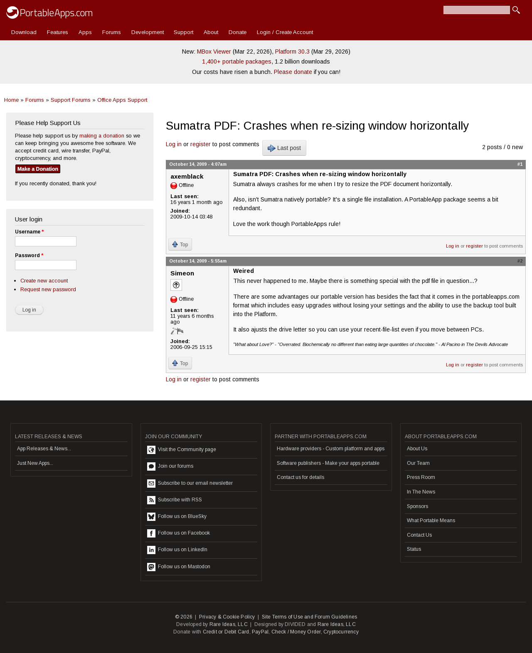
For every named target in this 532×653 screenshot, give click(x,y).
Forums (111, 32)
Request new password (48, 289)
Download (24, 32)
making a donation (101, 136)
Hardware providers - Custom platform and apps (330, 449)
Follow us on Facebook (178, 533)
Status (414, 549)
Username (29, 232)
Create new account (44, 280)
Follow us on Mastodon (178, 567)
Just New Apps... (35, 463)
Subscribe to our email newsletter (190, 483)
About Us (417, 449)
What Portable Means (431, 520)
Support (183, 32)
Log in (174, 144)
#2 (519, 260)
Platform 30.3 (292, 51)
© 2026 (183, 617)
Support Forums (71, 100)
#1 (519, 164)
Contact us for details (300, 477)
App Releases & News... (44, 449)
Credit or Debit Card (226, 632)
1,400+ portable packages (236, 61)
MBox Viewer (214, 51)
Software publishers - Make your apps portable (328, 463)
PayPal (260, 632)
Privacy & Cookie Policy (227, 617)
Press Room (421, 477)
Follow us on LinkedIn (177, 550)
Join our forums (170, 466)
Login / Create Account (285, 32)
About (211, 32)
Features (57, 32)
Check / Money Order (296, 632)
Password (29, 255)
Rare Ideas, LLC (228, 624)
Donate (237, 32)
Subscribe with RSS (174, 500)
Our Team (418, 463)
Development (147, 32)
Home (11, 100)
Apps (85, 32)
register (200, 144)
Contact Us (419, 535)
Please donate (293, 72)
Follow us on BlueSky (177, 517)
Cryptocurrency (341, 632)
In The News (421, 492)
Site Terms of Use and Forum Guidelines (309, 617)
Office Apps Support (122, 100)
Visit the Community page (181, 450)
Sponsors (417, 506)
